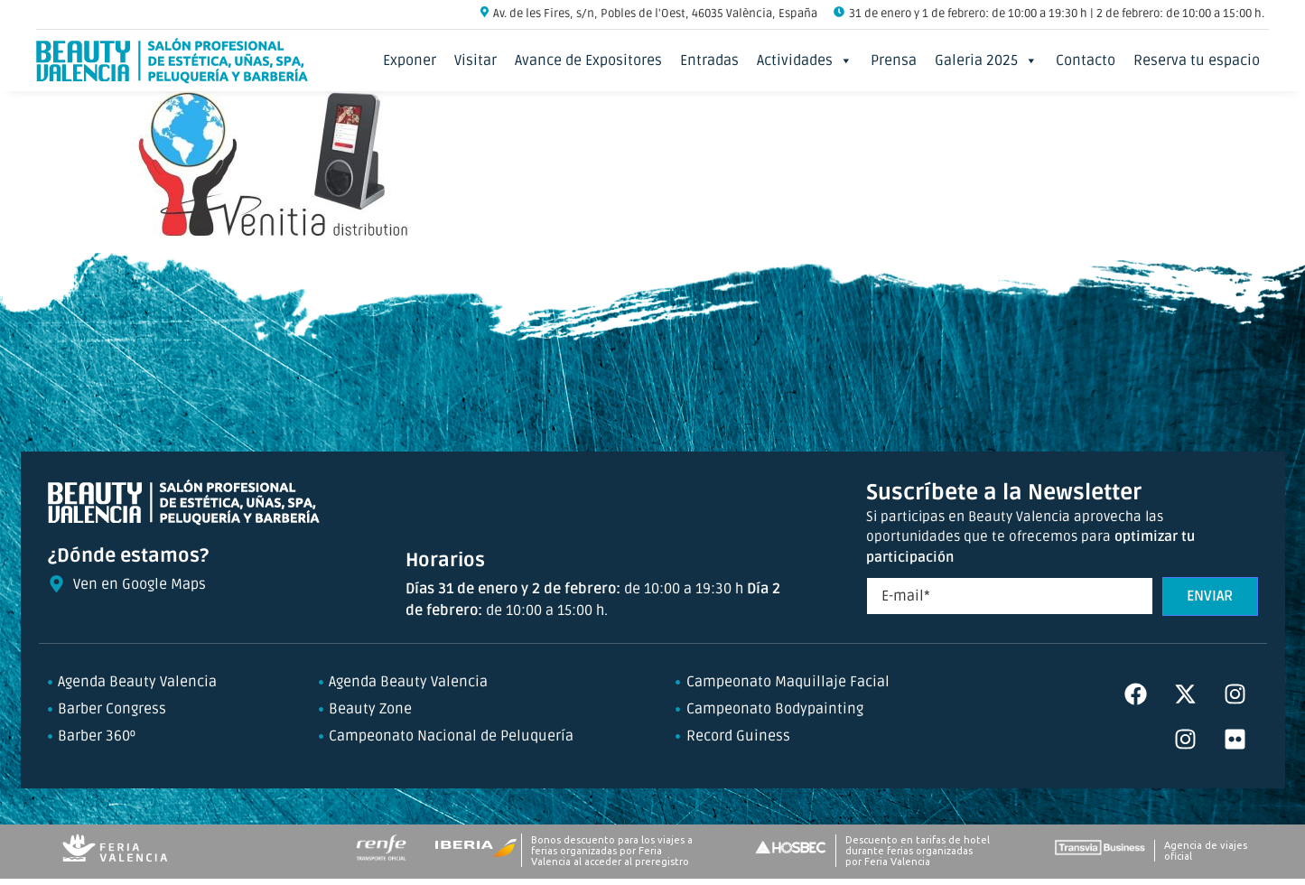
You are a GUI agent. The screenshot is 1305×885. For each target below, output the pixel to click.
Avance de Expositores (588, 60)
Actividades (805, 60)
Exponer (409, 60)
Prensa (894, 60)
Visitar (475, 60)
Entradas (709, 60)
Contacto (1085, 60)
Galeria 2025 (986, 60)
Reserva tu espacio (1196, 60)
